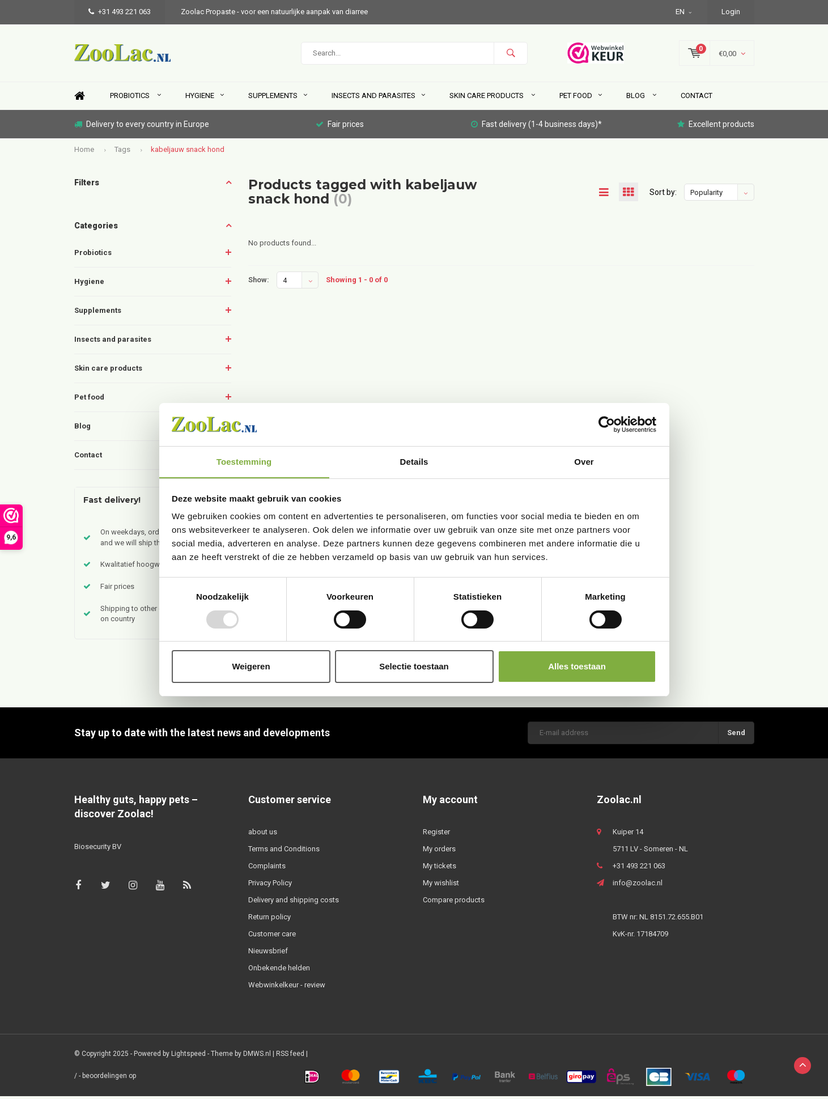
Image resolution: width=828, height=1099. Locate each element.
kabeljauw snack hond (187, 152)
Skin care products (492, 98)
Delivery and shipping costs (293, 902)
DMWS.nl (257, 1056)
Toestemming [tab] (244, 461)
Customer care (272, 936)
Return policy (269, 919)
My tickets (439, 868)
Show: (258, 282)
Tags (122, 152)
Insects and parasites (378, 98)
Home (80, 99)
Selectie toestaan (414, 667)
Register (436, 834)
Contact (696, 98)
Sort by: (663, 195)
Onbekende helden (279, 970)
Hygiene (204, 98)
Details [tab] (414, 461)
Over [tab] (584, 461)
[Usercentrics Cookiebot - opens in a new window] (606, 423)
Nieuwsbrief (268, 953)
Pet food (580, 98)
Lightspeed (188, 1056)
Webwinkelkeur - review (286, 987)
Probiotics (135, 98)
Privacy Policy (270, 885)
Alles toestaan (577, 667)
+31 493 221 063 (119, 11)
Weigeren (251, 667)
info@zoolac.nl (638, 885)
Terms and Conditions (284, 851)
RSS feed (290, 1056)
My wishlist (441, 885)
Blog (641, 98)
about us (262, 834)
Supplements (277, 98)
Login (730, 11)
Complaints (267, 868)
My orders (439, 851)
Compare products (454, 902)
